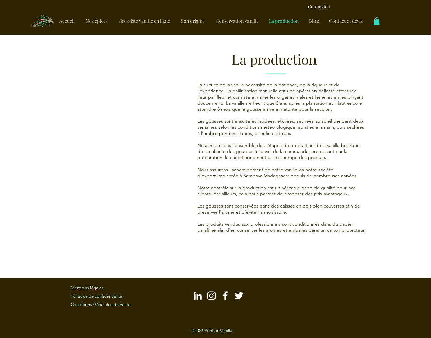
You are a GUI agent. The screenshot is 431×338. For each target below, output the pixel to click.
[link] (377, 21)
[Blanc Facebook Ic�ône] (225, 295)
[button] (121, 154)
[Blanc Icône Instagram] (211, 295)
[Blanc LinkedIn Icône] (197, 295)
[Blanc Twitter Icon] (239, 295)
